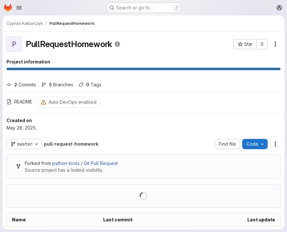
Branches (57, 84)
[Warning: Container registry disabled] (43, 102)
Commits (21, 84)
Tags (89, 84)
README (19, 101)
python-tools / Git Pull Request (85, 163)
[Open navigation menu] (19, 8)
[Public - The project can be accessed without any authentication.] (117, 44)
